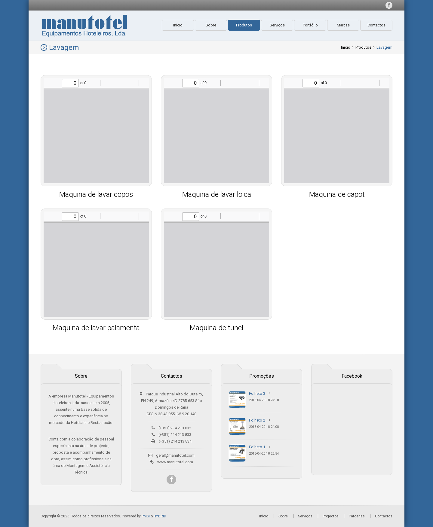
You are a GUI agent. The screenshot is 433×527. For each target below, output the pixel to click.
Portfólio (310, 25)
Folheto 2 (257, 420)
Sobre (211, 25)
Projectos (331, 516)
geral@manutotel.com (175, 455)
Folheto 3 (257, 393)
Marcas (343, 25)
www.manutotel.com (175, 462)
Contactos (376, 25)
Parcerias (357, 516)
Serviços (277, 25)
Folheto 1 (257, 447)
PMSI (146, 516)
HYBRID (160, 516)
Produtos (244, 25)
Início (178, 25)
